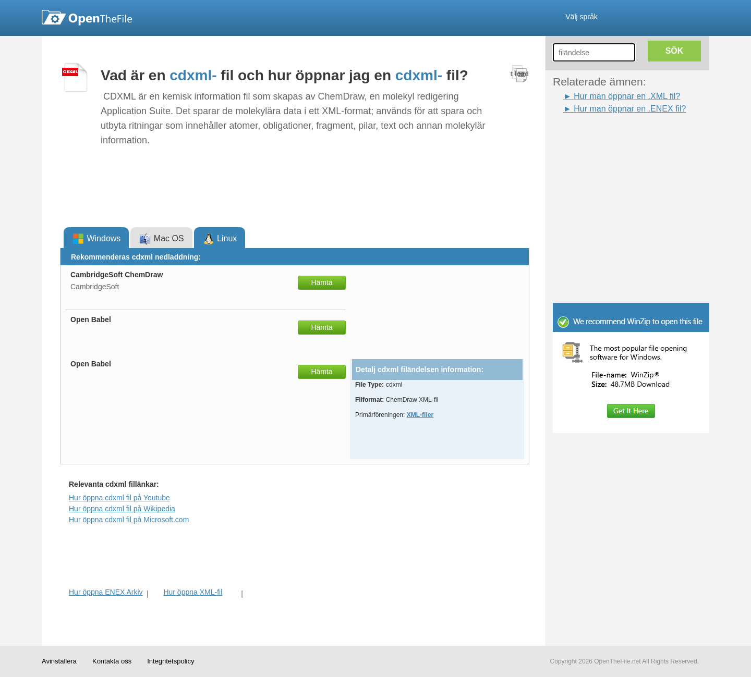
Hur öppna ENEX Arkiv (106, 592)
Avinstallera (59, 661)
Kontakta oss (111, 661)
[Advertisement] (615, 138)
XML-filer (420, 414)
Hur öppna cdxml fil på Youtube (119, 498)
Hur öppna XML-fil (192, 592)
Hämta (321, 282)
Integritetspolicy (170, 661)
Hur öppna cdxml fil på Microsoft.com (129, 519)
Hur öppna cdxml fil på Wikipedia (122, 508)
